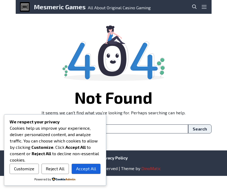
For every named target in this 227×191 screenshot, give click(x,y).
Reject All (55, 168)
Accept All (86, 168)
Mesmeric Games (60, 7)
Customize (24, 168)
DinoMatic (151, 168)
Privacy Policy (113, 157)
